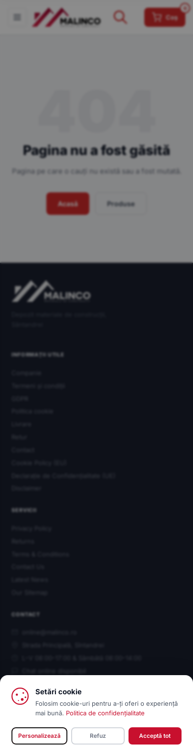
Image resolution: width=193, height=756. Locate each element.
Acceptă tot (155, 735)
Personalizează (39, 735)
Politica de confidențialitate (105, 713)
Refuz (98, 735)
